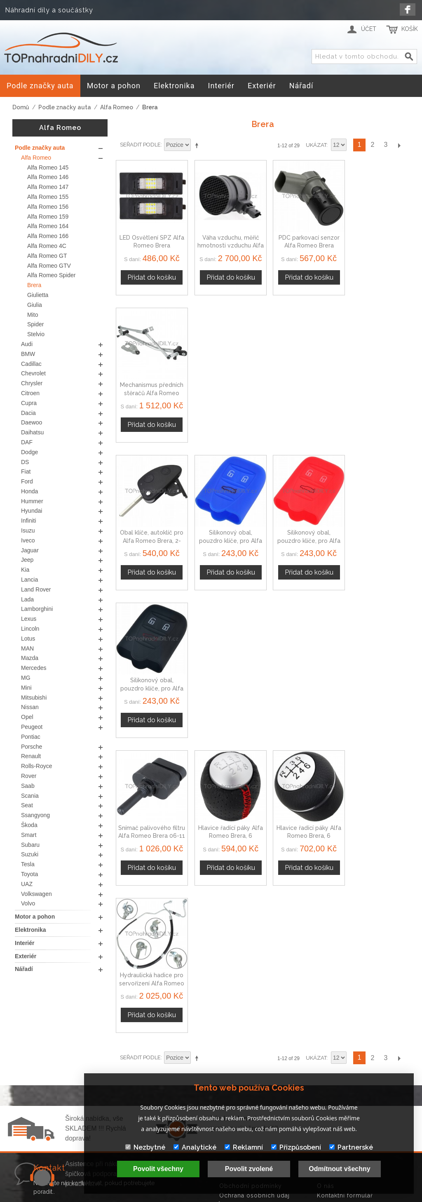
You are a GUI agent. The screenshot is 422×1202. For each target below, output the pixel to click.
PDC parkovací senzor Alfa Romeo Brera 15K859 (300, 242)
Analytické (194, 1147)
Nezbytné (145, 1147)
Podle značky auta (64, 107)
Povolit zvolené (249, 1168)
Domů (20, 107)
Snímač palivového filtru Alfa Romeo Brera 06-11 (150, 530)
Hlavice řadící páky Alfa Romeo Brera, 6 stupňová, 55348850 (300, 530)
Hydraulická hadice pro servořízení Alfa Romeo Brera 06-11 (375, 530)
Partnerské (351, 1147)
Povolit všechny (158, 1168)
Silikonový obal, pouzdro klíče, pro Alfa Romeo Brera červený (300, 386)
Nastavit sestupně (198, 145)
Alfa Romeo (116, 107)
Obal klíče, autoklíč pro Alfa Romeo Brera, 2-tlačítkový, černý (150, 386)
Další (399, 145)
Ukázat (316, 145)
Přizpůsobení (296, 1147)
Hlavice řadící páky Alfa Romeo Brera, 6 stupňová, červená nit (225, 530)
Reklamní (244, 1147)
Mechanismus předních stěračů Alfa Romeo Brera (375, 242)
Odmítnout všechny (339, 1168)
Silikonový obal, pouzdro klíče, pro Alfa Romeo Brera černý (375, 386)
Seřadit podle (140, 144)
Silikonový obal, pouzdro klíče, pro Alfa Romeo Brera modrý (225, 386)
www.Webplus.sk (233, 1196)
